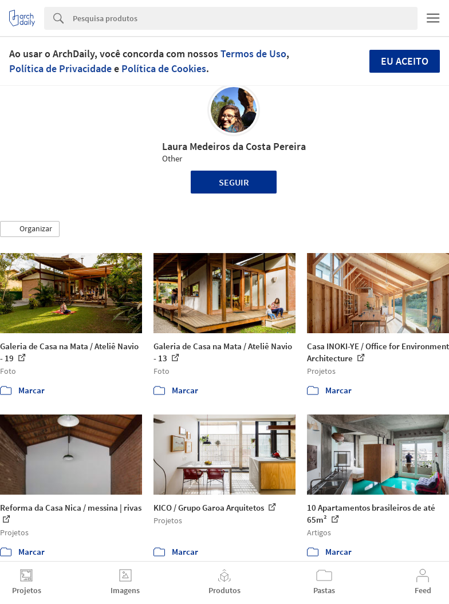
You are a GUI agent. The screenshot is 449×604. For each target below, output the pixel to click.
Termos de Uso (253, 53)
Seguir (234, 182)
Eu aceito (404, 61)
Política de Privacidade (60, 68)
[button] (30, 229)
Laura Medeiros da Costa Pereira (234, 146)
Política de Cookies (163, 68)
